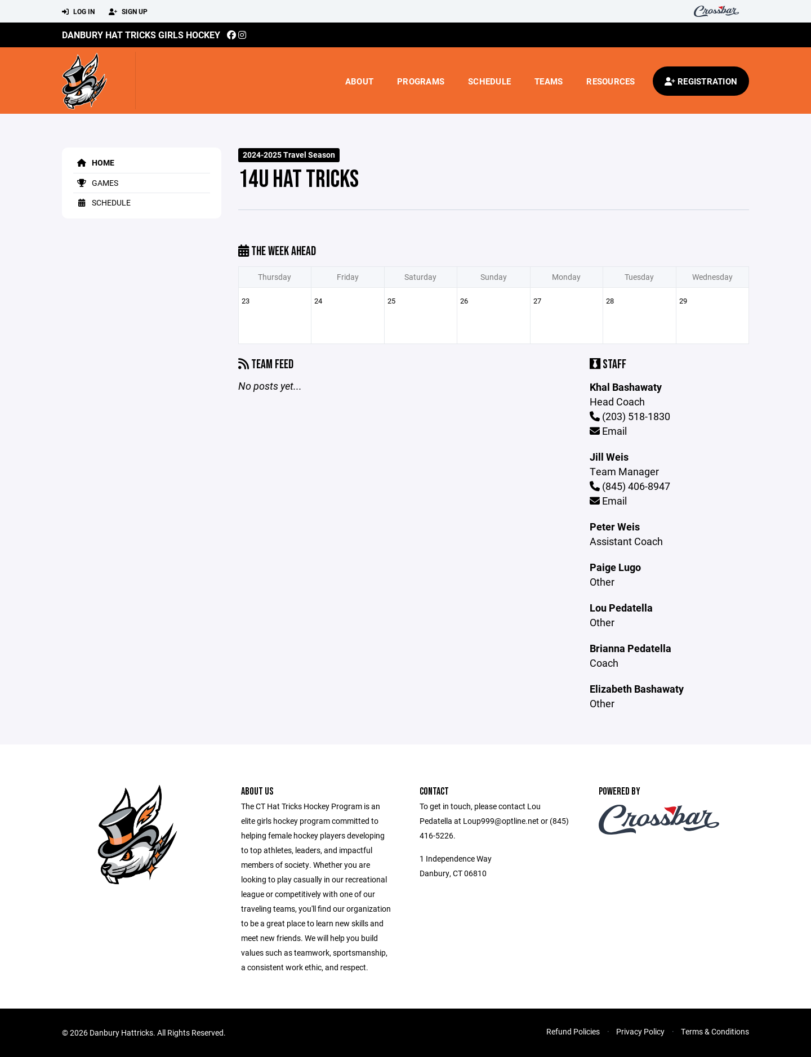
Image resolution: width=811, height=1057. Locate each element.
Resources (610, 81)
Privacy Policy (640, 1031)
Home (93, 162)
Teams (548, 81)
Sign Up (128, 12)
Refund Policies (573, 1031)
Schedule (489, 81)
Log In (78, 12)
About (359, 81)
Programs (420, 81)
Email (608, 431)
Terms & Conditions (715, 1031)
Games (95, 182)
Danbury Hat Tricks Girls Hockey (141, 35)
